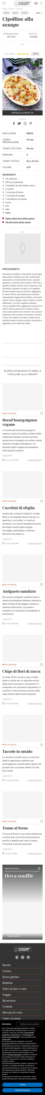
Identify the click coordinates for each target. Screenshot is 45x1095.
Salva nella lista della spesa (19, 218)
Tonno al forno (15, 828)
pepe (7, 212)
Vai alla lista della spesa (18, 222)
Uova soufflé (19, 876)
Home (4, 9)
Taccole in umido (17, 751)
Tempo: (11, 460)
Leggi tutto (7, 455)
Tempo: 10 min (12, 936)
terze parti (5, 1043)
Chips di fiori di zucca (21, 671)
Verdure (6, 13)
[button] (39, 12)
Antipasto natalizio (19, 591)
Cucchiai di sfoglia (18, 507)
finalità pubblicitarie (15, 1054)
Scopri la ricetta (35, 460)
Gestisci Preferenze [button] (22, 1090)
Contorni (19, 9)
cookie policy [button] (6, 1039)
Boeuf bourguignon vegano (19, 422)
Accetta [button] (22, 1085)
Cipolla (15, 13)
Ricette (11, 9)
